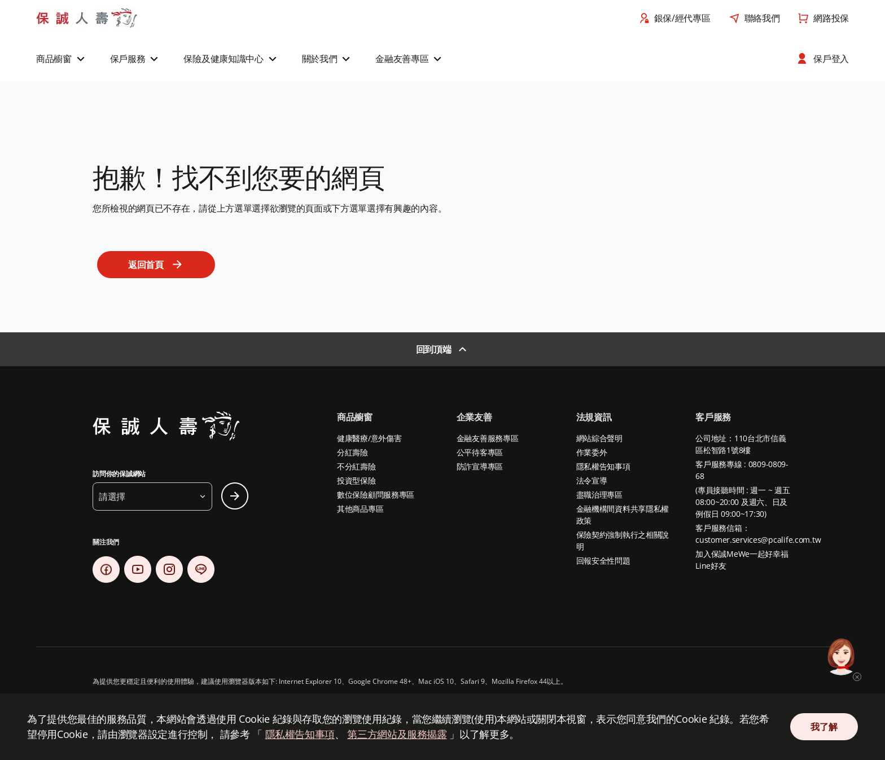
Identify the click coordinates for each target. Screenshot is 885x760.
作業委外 (591, 452)
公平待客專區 (480, 452)
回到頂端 (434, 349)
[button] (61, 58)
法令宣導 (591, 480)
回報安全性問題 (603, 560)
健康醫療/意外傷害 (369, 438)
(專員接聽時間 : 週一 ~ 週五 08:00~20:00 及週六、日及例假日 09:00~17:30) (742, 502)
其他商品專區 (360, 508)
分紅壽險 (352, 452)
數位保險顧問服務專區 (375, 494)
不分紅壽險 (356, 466)
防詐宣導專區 (480, 466)
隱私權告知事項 (603, 466)
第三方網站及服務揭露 (396, 734)
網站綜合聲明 (599, 438)
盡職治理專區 (599, 494)
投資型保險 (356, 480)
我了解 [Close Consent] (823, 727)
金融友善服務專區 (488, 438)
